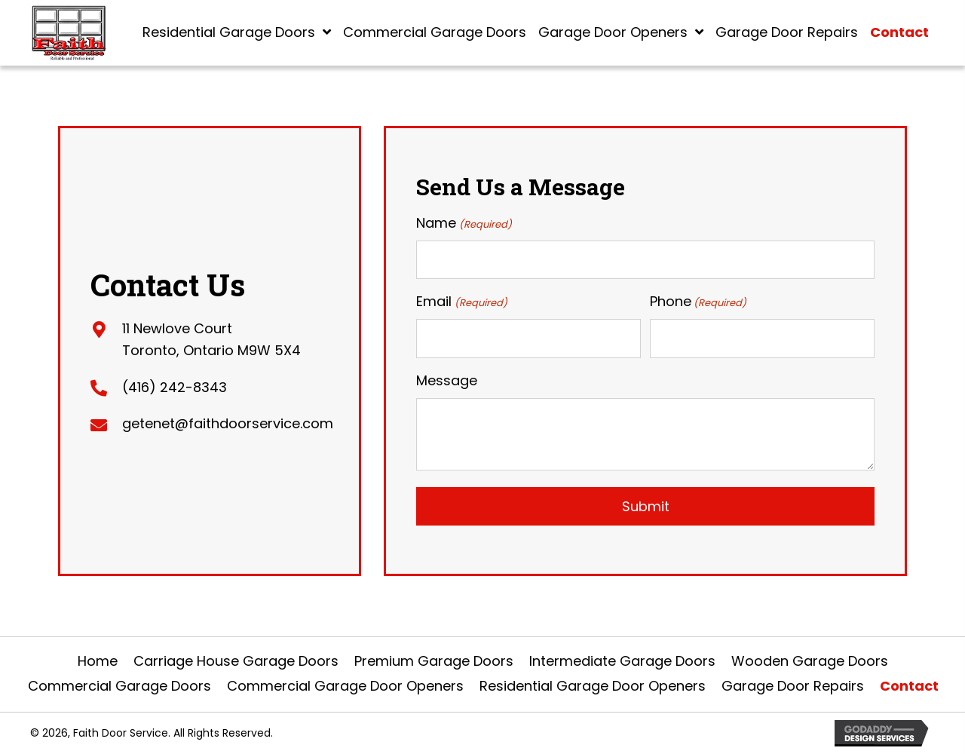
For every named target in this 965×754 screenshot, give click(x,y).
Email (461, 301)
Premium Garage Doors (433, 660)
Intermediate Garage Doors (622, 660)
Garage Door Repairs (792, 685)
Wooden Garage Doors (809, 660)
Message (446, 380)
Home (98, 660)
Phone (698, 301)
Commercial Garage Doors (119, 685)
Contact (909, 685)
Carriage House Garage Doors (236, 660)
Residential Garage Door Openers (592, 685)
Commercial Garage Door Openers (345, 685)
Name (463, 223)
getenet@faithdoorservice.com (227, 423)
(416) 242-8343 (174, 387)
